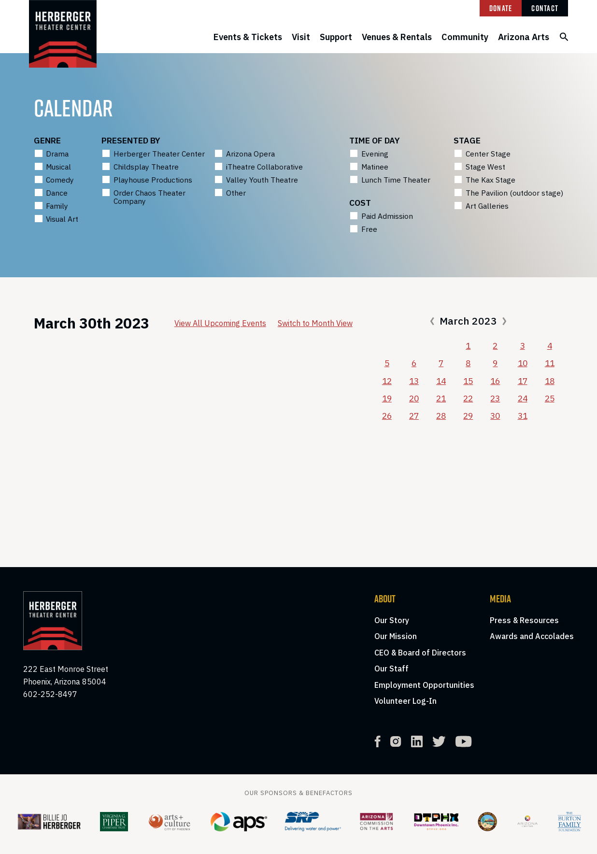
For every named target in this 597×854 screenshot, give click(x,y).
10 (522, 363)
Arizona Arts (523, 37)
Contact (544, 8)
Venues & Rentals (397, 37)
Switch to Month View (315, 323)
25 (549, 398)
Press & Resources (524, 620)
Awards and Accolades (532, 636)
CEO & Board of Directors (420, 652)
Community (464, 37)
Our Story (391, 620)
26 (387, 415)
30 (495, 415)
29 (468, 415)
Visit (301, 37)
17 (522, 380)
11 (549, 363)
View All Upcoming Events (220, 323)
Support (336, 37)
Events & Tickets (247, 37)
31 (522, 415)
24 (522, 398)
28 (441, 415)
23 (495, 398)
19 (387, 398)
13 (414, 380)
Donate (500, 8)
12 (387, 380)
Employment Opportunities (424, 685)
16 (495, 380)
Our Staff (391, 668)
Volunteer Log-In (405, 701)
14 (441, 380)
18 (549, 380)
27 (414, 415)
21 (441, 398)
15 (468, 380)
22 (468, 398)
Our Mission (395, 636)
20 (414, 398)
